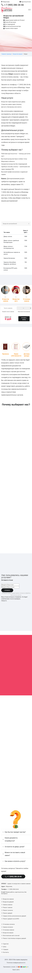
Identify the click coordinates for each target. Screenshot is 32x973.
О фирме (5, 949)
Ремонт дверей (7, 913)
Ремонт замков (7, 907)
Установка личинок (9, 924)
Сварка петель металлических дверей (14, 916)
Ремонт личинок (8, 910)
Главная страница (6, 54)
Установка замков (26, 300)
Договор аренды (27, 355)
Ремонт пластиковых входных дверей (14, 938)
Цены (4, 946)
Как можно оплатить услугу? (15, 861)
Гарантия (5, 944)
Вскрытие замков (8, 899)
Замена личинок (8, 927)
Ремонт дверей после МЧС (11, 919)
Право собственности (16, 355)
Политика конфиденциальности (16, 962)
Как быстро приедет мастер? (15, 832)
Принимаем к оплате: (16, 967)
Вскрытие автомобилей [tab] (16, 223)
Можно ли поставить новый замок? (15, 854)
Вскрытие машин (17, 54)
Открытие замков (5, 300)
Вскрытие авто (16, 300)
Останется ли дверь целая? (14, 847)
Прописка (5, 354)
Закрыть (4, 600)
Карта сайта (16, 969)
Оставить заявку (24, 318)
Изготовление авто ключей (11, 935)
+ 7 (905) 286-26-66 (23, 84)
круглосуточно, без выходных (13, 892)
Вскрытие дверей (8, 902)
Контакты (6, 952)
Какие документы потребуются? (11, 839)
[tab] (16, 832)
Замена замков (7, 904)
